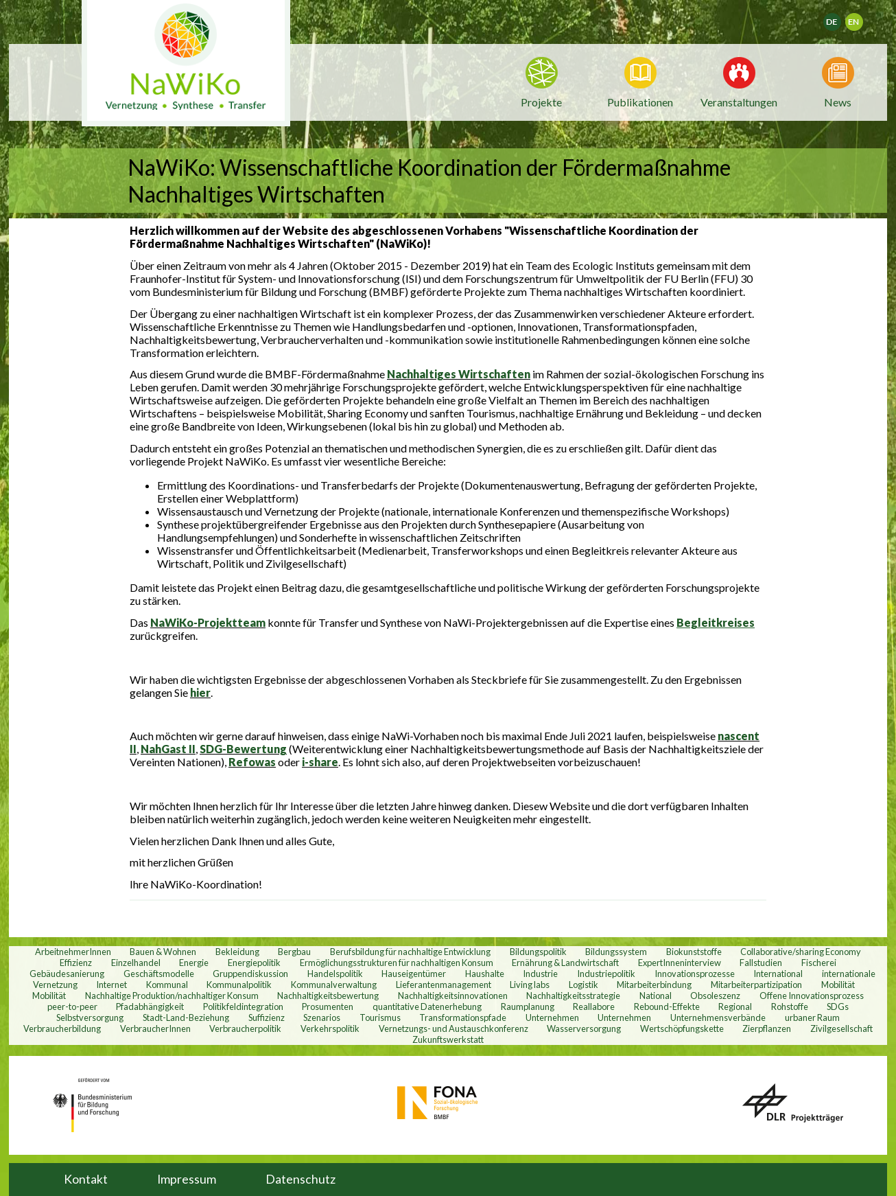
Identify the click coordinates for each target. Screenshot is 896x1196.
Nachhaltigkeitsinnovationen (453, 995)
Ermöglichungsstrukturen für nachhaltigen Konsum (396, 962)
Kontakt (86, 1179)
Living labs (530, 984)
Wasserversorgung (584, 1028)
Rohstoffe (789, 1006)
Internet (111, 984)
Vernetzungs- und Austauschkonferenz (453, 1028)
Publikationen (640, 101)
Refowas (252, 761)
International (778, 973)
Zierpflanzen (766, 1028)
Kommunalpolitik (239, 984)
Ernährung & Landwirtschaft (565, 962)
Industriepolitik (606, 973)
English (860, 17)
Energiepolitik (254, 962)
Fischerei (818, 962)
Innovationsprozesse (695, 973)
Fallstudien (761, 962)
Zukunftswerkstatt (448, 1039)
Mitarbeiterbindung (654, 984)
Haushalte (484, 973)
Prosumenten (327, 1006)
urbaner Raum (812, 1017)
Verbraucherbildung (62, 1028)
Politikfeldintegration (243, 1006)
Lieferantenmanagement (443, 984)
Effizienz (76, 962)
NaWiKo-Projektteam (208, 622)
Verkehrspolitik (329, 1028)
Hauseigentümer (413, 973)
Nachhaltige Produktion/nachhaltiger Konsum (172, 995)
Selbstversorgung (89, 1017)
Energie (194, 962)
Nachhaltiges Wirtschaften (458, 373)
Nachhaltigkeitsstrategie (573, 995)
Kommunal (167, 984)
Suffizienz (266, 1017)
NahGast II (168, 748)
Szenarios (321, 1017)
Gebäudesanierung (67, 973)
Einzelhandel (136, 962)
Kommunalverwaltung (334, 984)
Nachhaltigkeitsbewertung (328, 995)
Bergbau (294, 951)
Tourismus (380, 1017)
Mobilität (838, 984)
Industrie (540, 973)
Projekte (541, 101)
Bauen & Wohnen (163, 951)
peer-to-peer (72, 1006)
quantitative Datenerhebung (427, 1006)
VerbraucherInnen (155, 1028)
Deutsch (840, 17)
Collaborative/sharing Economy (800, 951)
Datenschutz (300, 1179)
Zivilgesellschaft (841, 1028)
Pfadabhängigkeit (150, 1006)
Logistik (583, 984)
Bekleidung (237, 951)
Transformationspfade (462, 1017)
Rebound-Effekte (667, 1006)
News (837, 100)
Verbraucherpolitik (245, 1028)
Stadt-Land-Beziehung (186, 1017)
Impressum (186, 1179)
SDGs (838, 1006)
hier (200, 692)
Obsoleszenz (715, 995)
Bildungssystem (616, 951)
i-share (320, 761)
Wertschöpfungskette (682, 1028)
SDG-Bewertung (243, 748)
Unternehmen (552, 1017)
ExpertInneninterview (679, 962)
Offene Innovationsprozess (811, 995)
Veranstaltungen (738, 100)
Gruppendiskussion (250, 973)
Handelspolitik (335, 973)
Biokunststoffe (694, 951)
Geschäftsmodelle (158, 973)
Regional (735, 1006)
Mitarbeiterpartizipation (756, 984)
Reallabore (594, 1006)
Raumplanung (527, 1006)
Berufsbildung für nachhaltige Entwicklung (410, 951)
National (655, 995)
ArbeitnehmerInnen (73, 951)
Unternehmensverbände (718, 1017)
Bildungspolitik (538, 951)
